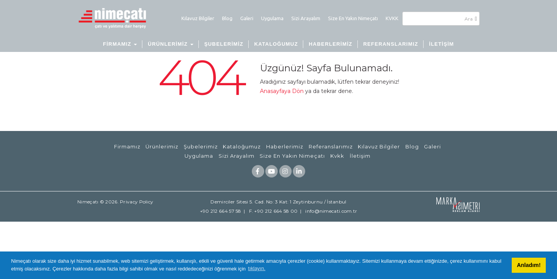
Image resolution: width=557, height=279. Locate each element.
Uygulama (272, 18)
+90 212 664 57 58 (220, 211)
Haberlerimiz (284, 146)
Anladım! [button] (529, 265)
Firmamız (127, 146)
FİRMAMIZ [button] (120, 44)
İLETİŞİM (441, 44)
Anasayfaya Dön (282, 91)
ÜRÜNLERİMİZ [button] (170, 44)
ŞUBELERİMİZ (223, 44)
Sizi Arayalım (305, 18)
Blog (227, 18)
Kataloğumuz (242, 146)
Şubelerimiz (201, 146)
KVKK (392, 18)
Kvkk (337, 156)
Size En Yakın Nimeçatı (353, 18)
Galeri (246, 18)
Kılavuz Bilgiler (197, 18)
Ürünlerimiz (161, 146)
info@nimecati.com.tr (331, 211)
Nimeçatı (87, 202)
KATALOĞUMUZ (276, 44)
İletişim (360, 156)
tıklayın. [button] (256, 268)
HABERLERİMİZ (330, 44)
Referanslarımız (331, 146)
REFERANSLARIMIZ (390, 44)
